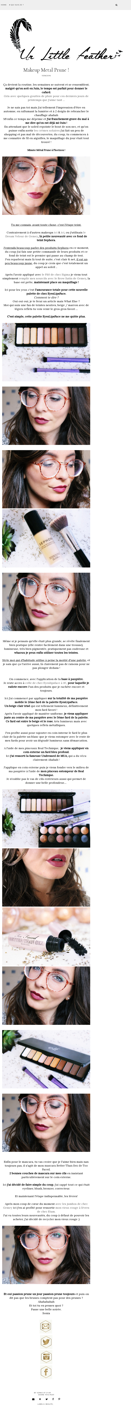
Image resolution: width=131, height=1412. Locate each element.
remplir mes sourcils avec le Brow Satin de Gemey (52, 278)
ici (55, 232)
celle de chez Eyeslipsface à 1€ (45, 683)
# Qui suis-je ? (16, 5)
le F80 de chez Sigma (56, 274)
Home (4, 5)
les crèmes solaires (47, 130)
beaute (49, 1404)
